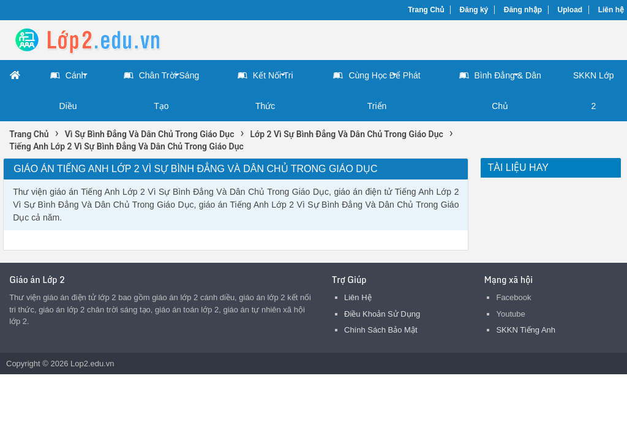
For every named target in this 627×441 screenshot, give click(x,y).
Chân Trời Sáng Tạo (162, 85)
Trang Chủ (426, 10)
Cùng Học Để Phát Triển (376, 85)
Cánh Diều (68, 85)
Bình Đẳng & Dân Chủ (500, 85)
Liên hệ (611, 10)
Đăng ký (474, 10)
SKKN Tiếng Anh (525, 329)
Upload (570, 10)
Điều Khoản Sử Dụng (382, 313)
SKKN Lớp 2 (593, 90)
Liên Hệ (358, 297)
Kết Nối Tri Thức (265, 85)
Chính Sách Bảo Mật (381, 329)
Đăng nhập (523, 10)
